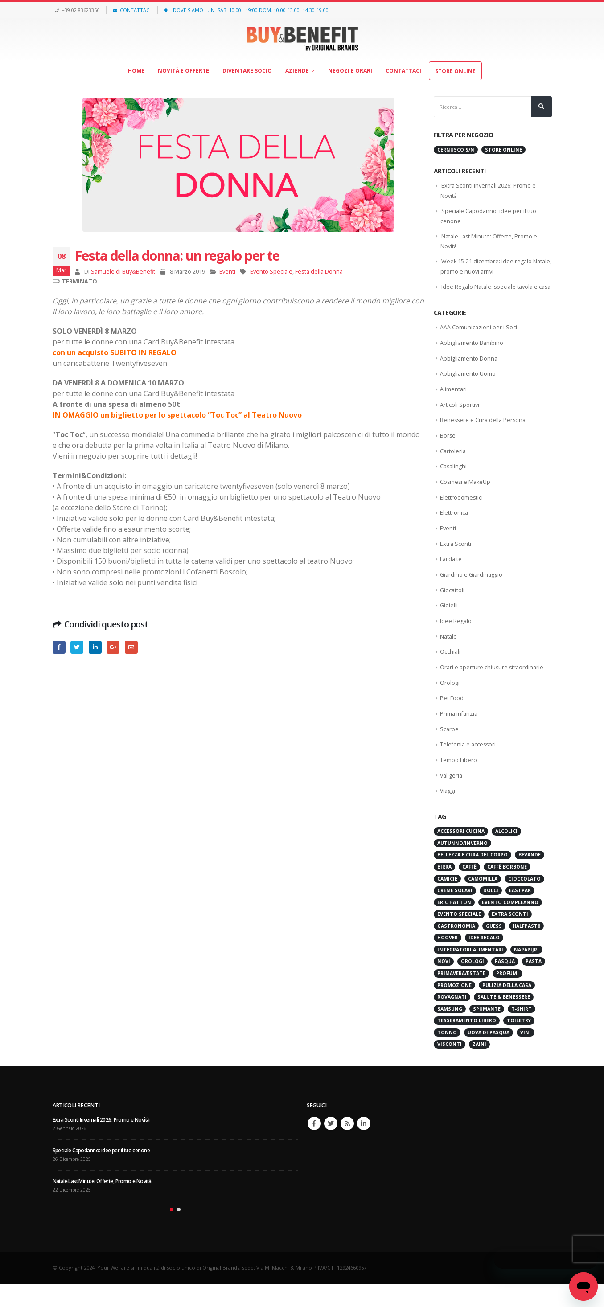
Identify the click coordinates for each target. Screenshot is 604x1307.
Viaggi (448, 814)
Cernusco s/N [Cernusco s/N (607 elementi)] (455, 150)
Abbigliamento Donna (469, 371)
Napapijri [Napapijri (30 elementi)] (526, 973)
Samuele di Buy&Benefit (123, 271)
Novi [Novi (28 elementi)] (443, 985)
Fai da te (451, 577)
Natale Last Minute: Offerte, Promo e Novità (105, 1205)
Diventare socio (247, 70)
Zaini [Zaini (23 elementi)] (479, 1068)
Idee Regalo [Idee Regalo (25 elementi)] (484, 961)
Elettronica (454, 529)
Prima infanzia (459, 735)
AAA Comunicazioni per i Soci (479, 339)
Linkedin (363, 1147)
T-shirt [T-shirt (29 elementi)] (521, 1032)
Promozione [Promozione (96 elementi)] (454, 1008)
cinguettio (76, 647)
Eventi (227, 271)
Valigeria (452, 798)
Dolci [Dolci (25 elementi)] (490, 913)
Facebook (59, 647)
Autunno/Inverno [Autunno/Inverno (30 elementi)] (462, 866)
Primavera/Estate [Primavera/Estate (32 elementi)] (461, 996)
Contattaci (403, 70)
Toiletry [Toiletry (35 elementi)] (519, 1044)
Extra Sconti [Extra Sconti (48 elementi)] (510, 937)
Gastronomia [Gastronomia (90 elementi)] (456, 949)
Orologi (450, 703)
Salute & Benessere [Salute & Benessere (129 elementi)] (503, 1020)
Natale (449, 656)
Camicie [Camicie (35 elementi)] (447, 902)
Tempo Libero (458, 782)
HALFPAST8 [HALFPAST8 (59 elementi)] (526, 949)
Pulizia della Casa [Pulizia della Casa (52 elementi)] (506, 1008)
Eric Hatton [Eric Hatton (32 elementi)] (454, 925)
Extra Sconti (456, 561)
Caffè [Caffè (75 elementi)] (469, 890)
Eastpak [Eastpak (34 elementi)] (520, 913)
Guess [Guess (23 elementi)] (494, 949)
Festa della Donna (319, 271)
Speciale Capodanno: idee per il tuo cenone (104, 1174)
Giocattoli (452, 608)
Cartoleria (453, 466)
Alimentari (453, 403)
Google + (113, 647)
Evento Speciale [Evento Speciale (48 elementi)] (459, 937)
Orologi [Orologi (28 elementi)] (472, 985)
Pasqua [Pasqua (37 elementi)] (505, 985)
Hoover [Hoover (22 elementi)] (447, 961)
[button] (171, 1233)
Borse (448, 450)
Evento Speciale (271, 271)
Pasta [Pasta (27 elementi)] (534, 985)
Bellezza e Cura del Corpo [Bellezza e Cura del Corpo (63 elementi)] (472, 878)
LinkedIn (95, 647)
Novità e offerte (183, 70)
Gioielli (449, 624)
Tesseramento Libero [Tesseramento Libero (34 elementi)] (466, 1044)
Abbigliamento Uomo (468, 387)
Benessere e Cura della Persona (484, 434)
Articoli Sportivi (460, 418)
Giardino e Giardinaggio (472, 593)
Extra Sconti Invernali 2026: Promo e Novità (104, 1143)
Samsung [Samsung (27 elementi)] (449, 1032)
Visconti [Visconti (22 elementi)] (449, 1068)
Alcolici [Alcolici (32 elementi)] (506, 855)
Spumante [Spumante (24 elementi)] (487, 1032)
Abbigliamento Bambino (472, 355)
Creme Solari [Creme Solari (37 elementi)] (455, 913)
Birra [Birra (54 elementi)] (444, 890)
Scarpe (449, 751)
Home (136, 70)
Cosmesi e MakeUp (466, 498)
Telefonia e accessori (469, 766)
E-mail (131, 647)
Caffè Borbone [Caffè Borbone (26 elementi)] (507, 890)
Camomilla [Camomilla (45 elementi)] (482, 902)
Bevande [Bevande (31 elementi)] (529, 878)
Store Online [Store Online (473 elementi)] (503, 150)
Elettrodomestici (461, 513)
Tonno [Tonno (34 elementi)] (447, 1056)
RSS (347, 1147)
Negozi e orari (350, 70)
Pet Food (452, 719)
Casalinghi (454, 482)
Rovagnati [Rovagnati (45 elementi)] (452, 1020)
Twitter (330, 1147)
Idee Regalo (456, 640)
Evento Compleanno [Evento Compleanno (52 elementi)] (510, 925)
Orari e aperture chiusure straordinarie (493, 688)
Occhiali (450, 672)
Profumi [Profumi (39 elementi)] (507, 996)
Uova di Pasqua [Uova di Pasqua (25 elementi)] (488, 1056)
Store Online (455, 71)
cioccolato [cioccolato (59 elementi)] (524, 902)
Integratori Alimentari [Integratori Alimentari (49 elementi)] (470, 973)
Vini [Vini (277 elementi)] (525, 1056)
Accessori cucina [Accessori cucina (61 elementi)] (461, 855)
